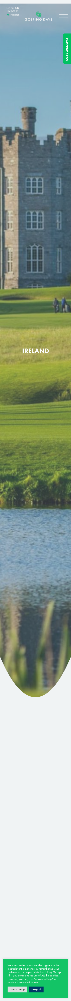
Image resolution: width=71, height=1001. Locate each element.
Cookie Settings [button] (17, 989)
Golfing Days (38, 17)
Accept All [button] (36, 989)
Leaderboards (67, 49)
